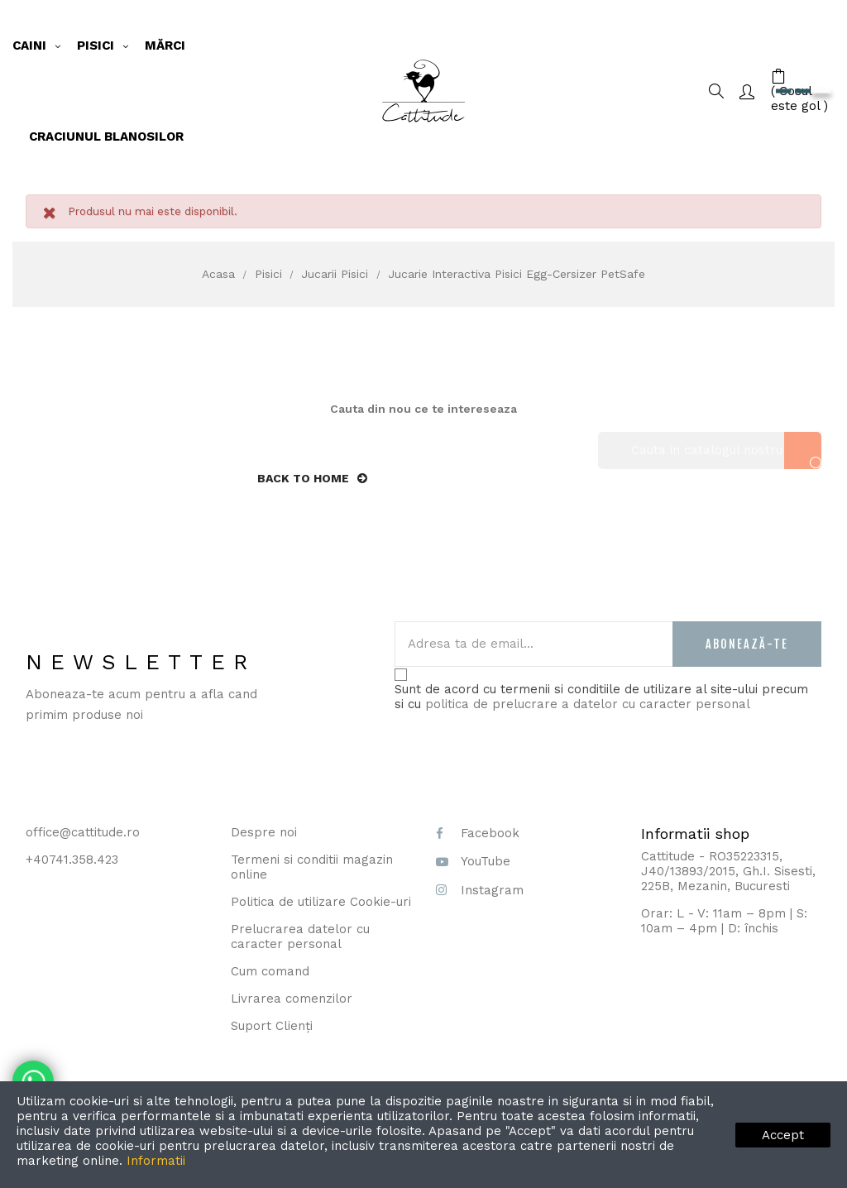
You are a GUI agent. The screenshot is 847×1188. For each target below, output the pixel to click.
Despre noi (264, 832)
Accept (783, 1135)
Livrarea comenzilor (291, 998)
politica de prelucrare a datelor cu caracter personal (587, 704)
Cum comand (270, 971)
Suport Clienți (272, 1025)
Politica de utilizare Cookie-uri (321, 901)
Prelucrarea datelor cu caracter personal (300, 936)
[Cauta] (709, 450)
